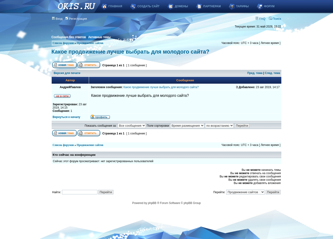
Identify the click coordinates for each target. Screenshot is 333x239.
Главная (115, 6)
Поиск (275, 18)
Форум (269, 6)
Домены (181, 6)
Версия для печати (67, 73)
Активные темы (99, 37)
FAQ (260, 18)
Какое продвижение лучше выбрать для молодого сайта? (130, 52)
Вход (57, 18)
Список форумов (63, 43)
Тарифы (242, 6)
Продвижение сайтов (90, 43)
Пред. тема (255, 73)
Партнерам (212, 6)
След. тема (272, 73)
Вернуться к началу (66, 117)
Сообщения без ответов (68, 37)
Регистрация (76, 18)
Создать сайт (148, 6)
